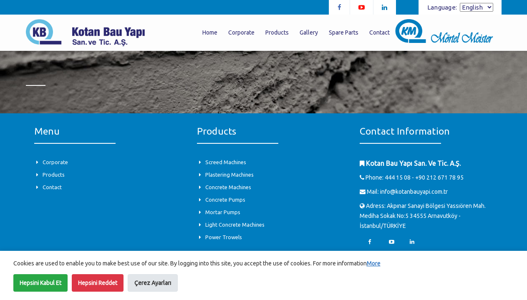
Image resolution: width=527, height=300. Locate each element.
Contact (379, 32)
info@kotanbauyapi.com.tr (414, 191)
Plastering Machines (229, 175)
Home (209, 32)
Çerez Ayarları (152, 283)
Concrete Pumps (225, 199)
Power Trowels (223, 237)
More (374, 263)
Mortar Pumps (222, 212)
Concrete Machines (228, 187)
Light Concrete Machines (235, 225)
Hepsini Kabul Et (40, 283)
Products (277, 32)
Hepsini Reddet (97, 283)
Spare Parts (343, 32)
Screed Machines (225, 162)
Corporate (241, 32)
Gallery (309, 32)
